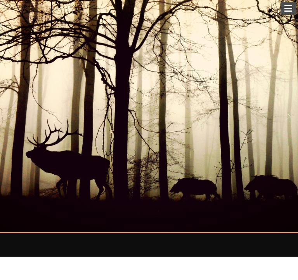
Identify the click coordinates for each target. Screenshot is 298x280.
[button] (289, 116)
